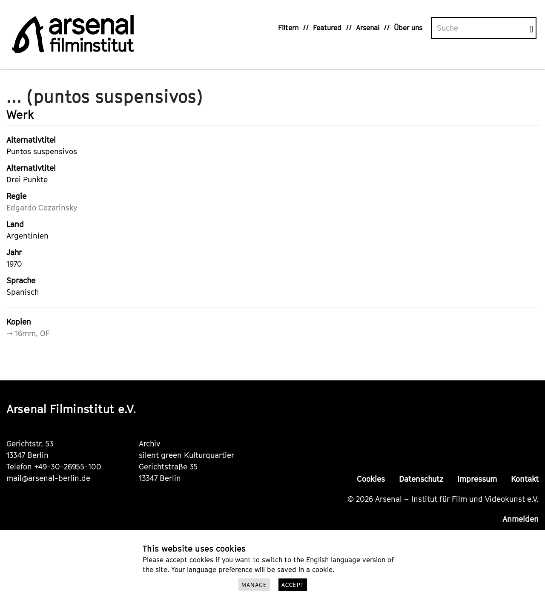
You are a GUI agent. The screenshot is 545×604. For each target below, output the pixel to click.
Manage (254, 584)
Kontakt (525, 479)
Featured (327, 27)
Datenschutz (421, 479)
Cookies (371, 479)
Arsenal (367, 27)
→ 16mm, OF (28, 333)
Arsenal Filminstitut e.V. (71, 408)
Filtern (288, 27)
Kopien (18, 321)
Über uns (408, 27)
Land (15, 224)
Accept (292, 584)
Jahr (14, 252)
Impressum (477, 479)
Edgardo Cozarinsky (41, 207)
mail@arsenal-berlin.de (48, 478)
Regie (16, 196)
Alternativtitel (31, 139)
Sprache (20, 280)
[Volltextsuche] (481, 28)
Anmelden (520, 519)
